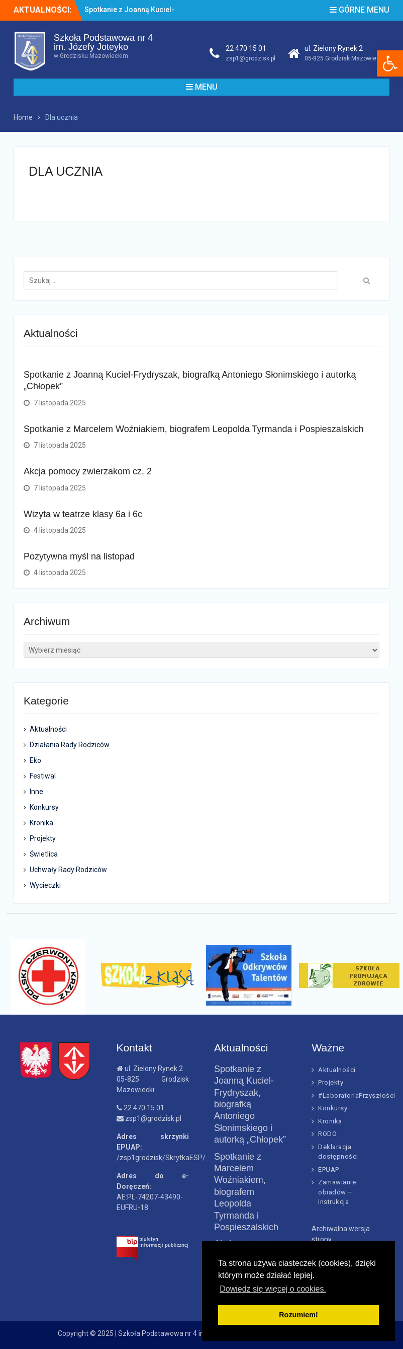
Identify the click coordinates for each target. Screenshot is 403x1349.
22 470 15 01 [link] (246, 48)
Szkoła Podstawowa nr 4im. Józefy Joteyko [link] (103, 42)
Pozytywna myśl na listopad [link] (79, 556)
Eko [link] (35, 760)
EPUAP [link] (328, 1169)
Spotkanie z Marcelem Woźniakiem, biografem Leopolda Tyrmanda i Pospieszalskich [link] (194, 429)
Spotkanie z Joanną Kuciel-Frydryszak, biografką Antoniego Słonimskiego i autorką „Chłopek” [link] (250, 1104)
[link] (390, 63)
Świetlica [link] (44, 854)
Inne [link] (36, 792)
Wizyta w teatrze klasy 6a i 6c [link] (83, 514)
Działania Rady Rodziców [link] (70, 745)
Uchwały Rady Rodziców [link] (68, 870)
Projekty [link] (43, 838)
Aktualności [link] (48, 729)
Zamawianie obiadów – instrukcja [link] (337, 1191)
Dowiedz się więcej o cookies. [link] (273, 1289)
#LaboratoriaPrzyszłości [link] (356, 1095)
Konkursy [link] (44, 807)
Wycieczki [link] (45, 885)
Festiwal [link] (43, 776)
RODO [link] (327, 1134)
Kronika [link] (41, 823)
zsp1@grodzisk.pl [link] (250, 58)
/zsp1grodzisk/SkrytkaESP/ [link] (161, 1158)
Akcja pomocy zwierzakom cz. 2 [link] (88, 471)
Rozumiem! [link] (298, 1315)
